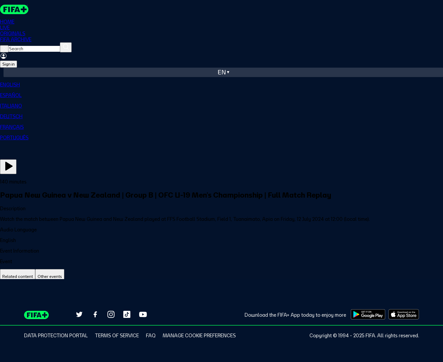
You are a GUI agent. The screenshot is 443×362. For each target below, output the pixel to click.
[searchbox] (34, 49)
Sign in (8, 64)
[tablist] (221, 276)
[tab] (17, 276)
